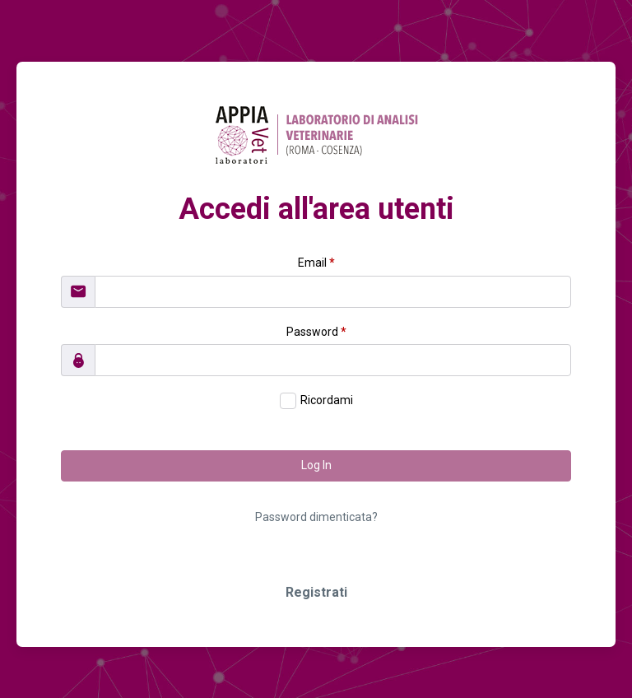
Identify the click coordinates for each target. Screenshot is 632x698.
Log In (316, 465)
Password (316, 331)
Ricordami (326, 400)
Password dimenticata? (316, 517)
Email (316, 262)
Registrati (316, 592)
